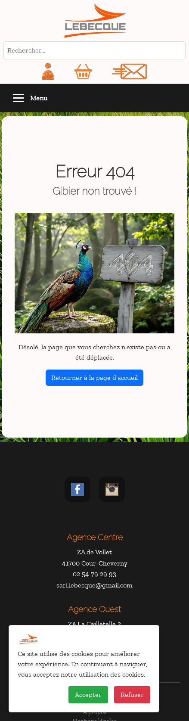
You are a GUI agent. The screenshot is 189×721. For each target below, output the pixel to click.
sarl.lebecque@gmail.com (94, 585)
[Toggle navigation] (18, 98)
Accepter (88, 694)
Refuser (132, 694)
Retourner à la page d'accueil (94, 377)
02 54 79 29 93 (94, 574)
